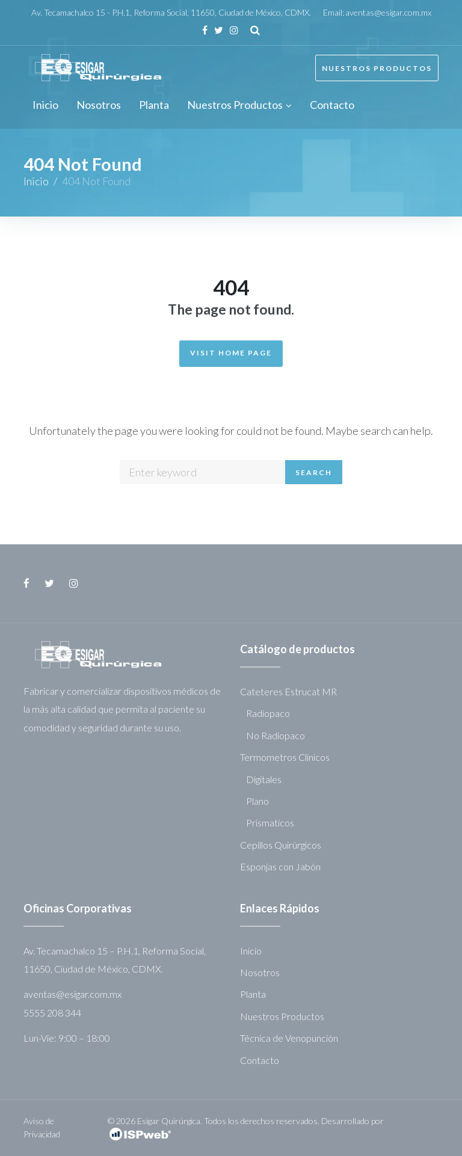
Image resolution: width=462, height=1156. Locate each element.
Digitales (264, 779)
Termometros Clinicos (285, 757)
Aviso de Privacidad (41, 1127)
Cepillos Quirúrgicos (280, 844)
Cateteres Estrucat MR (288, 691)
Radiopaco (268, 713)
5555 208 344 (52, 1012)
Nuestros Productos (377, 68)
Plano (257, 801)
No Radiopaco (275, 735)
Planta (253, 994)
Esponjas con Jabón (280, 866)
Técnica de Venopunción (289, 1038)
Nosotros (260, 972)
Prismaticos (270, 822)
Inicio (36, 181)
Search (313, 472)
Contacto (259, 1060)
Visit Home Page (231, 352)
